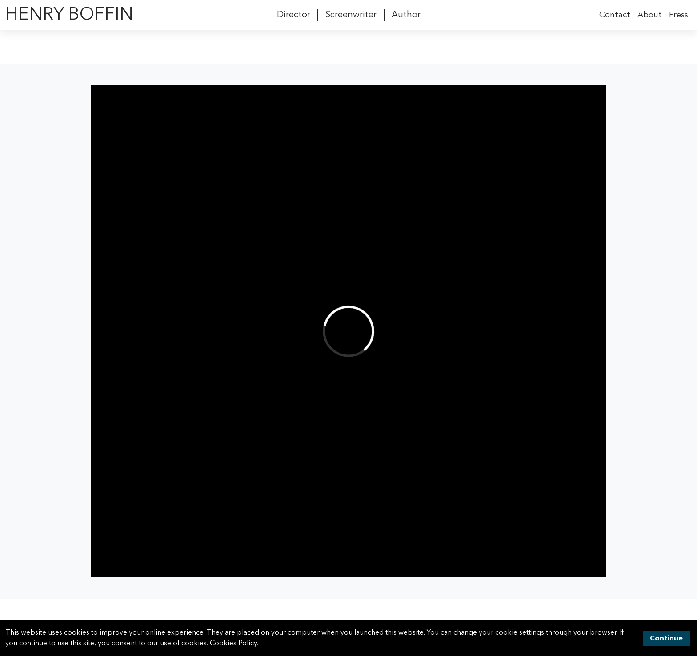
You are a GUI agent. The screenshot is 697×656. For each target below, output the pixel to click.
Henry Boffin (69, 15)
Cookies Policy (233, 643)
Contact (614, 15)
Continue (666, 638)
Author (406, 15)
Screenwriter (351, 15)
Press (678, 15)
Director (293, 15)
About (649, 15)
